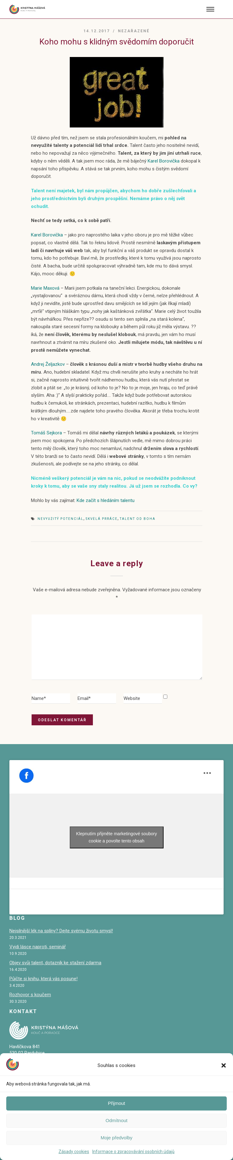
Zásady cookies (73, 1151)
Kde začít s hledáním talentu (105, 500)
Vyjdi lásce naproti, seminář (37, 947)
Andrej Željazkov (48, 364)
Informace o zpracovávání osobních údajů (133, 1151)
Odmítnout (116, 1120)
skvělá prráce (102, 518)
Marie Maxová (45, 288)
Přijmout (116, 1103)
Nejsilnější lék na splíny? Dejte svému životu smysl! (61, 931)
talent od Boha (137, 518)
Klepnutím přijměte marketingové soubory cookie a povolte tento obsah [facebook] (116, 837)
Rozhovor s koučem (30, 994)
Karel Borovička (164, 161)
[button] (223, 1065)
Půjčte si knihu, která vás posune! (43, 978)
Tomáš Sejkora (47, 433)
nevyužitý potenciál (61, 518)
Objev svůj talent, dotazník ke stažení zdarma (55, 963)
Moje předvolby (117, 1137)
